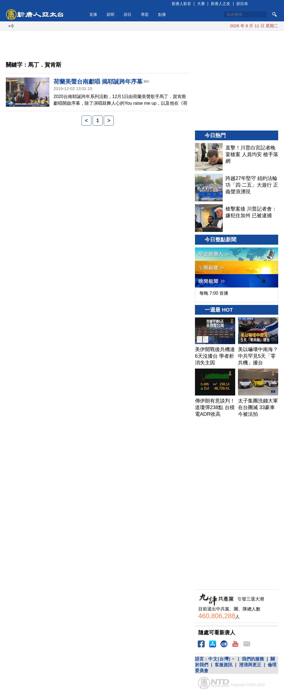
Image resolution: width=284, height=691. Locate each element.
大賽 (201, 3)
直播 (93, 14)
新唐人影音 (181, 3)
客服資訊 (223, 664)
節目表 (242, 3)
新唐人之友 (220, 3)
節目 (127, 14)
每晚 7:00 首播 (213, 293)
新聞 (110, 14)
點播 (162, 14)
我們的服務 (253, 659)
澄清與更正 (250, 664)
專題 (145, 14)
